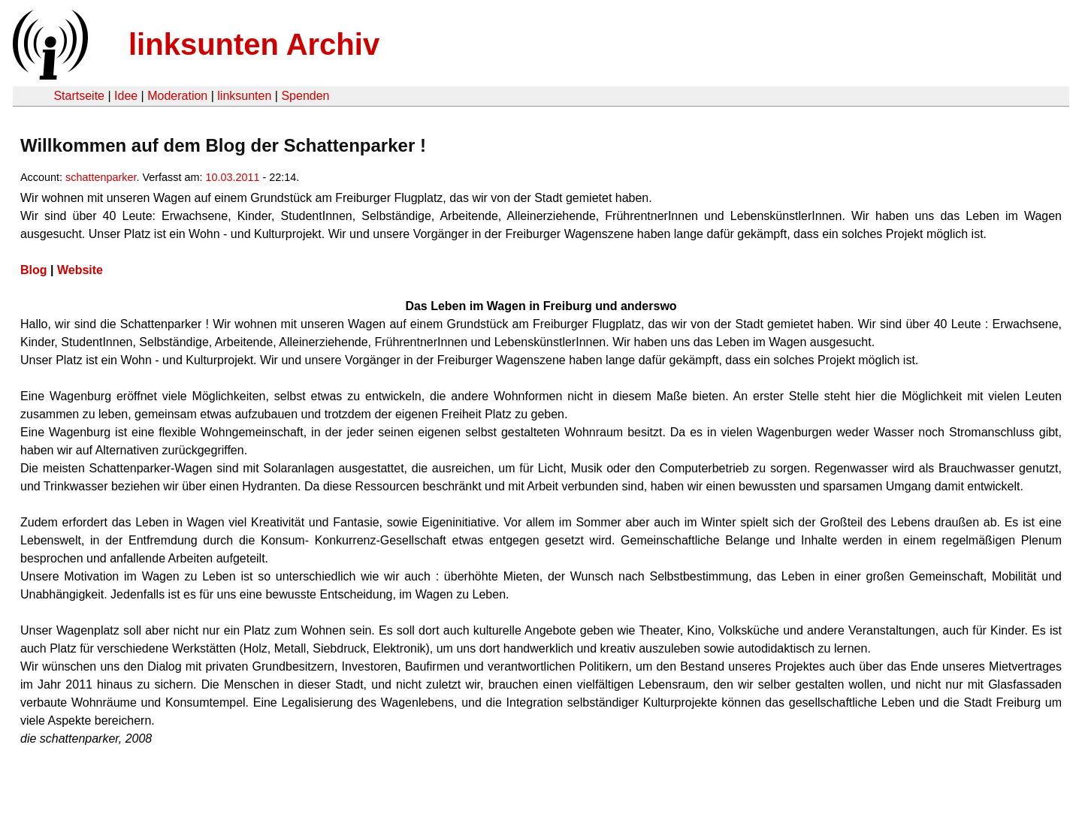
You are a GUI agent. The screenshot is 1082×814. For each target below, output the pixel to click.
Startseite (78, 95)
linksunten (244, 95)
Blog (33, 270)
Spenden (305, 95)
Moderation (177, 95)
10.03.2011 (232, 177)
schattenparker (100, 177)
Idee (126, 95)
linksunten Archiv (253, 44)
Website (80, 270)
